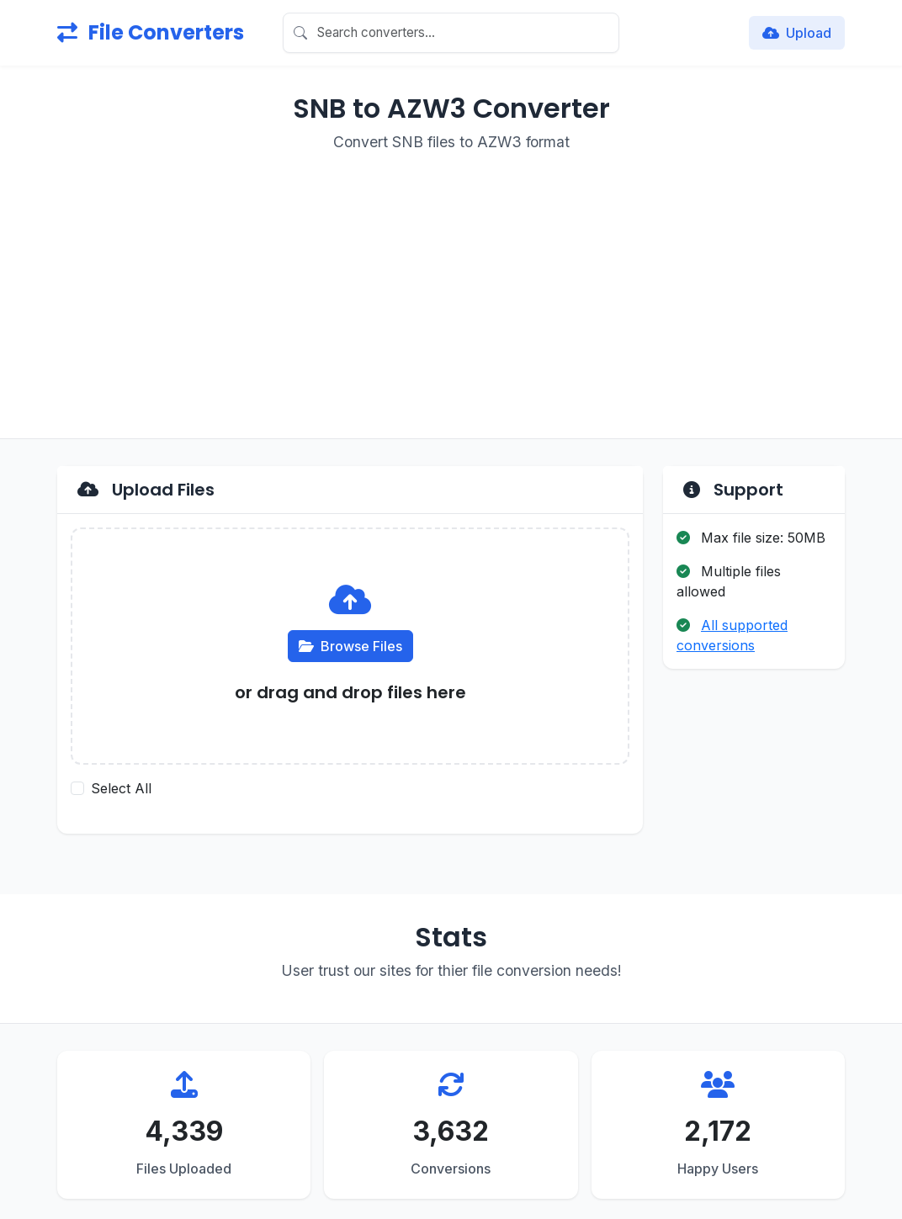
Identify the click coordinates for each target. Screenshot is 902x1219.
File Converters (150, 32)
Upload (796, 32)
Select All (121, 788)
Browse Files (350, 646)
